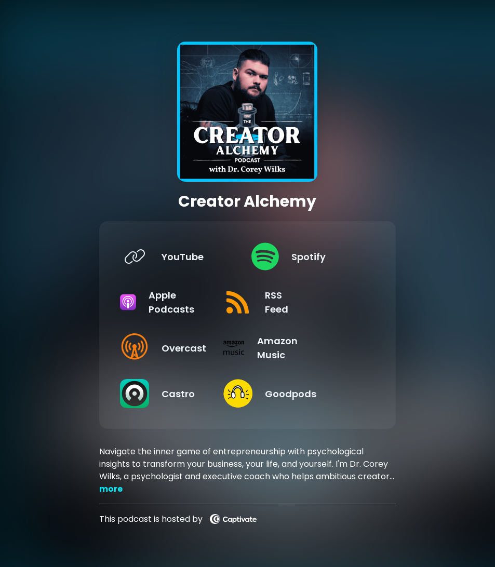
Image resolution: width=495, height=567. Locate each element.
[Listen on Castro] (177, 393)
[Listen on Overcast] (177, 348)
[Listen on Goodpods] (309, 393)
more (111, 489)
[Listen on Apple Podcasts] (177, 302)
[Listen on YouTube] (177, 256)
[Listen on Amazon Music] (309, 348)
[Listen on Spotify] (309, 256)
